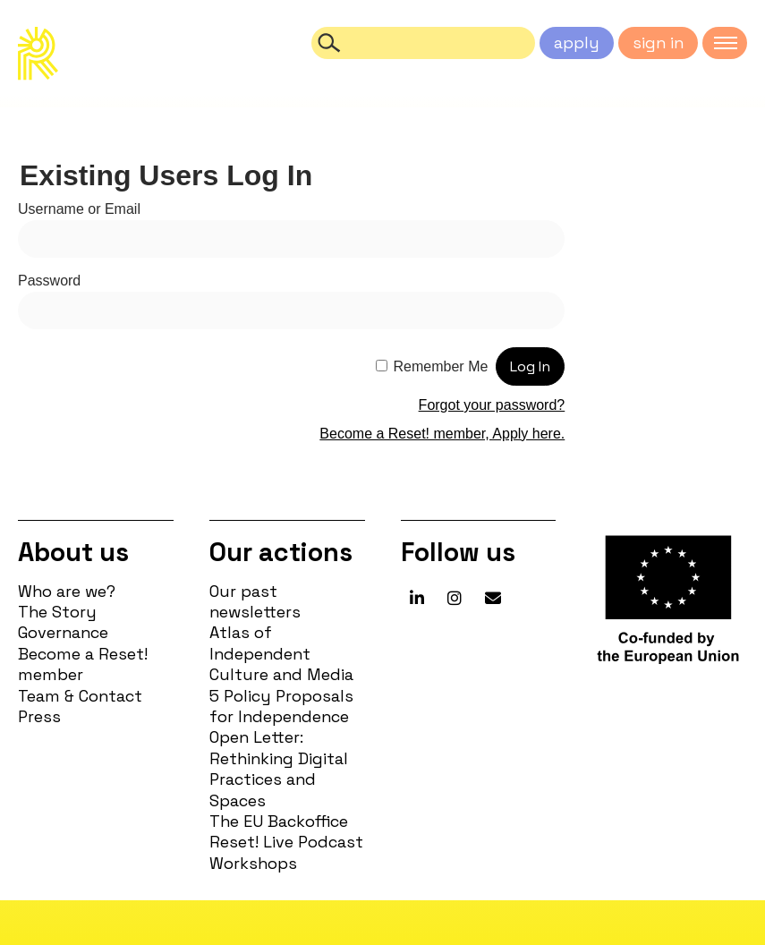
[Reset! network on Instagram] (454, 599)
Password (49, 280)
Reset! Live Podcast (286, 841)
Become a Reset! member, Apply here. (442, 433)
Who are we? (66, 591)
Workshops (253, 863)
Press (39, 716)
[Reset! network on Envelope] (493, 599)
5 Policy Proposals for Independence (281, 706)
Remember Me (441, 366)
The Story (57, 611)
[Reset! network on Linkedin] (417, 599)
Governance (63, 632)
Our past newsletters (255, 601)
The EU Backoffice (278, 821)
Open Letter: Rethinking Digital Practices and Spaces (278, 768)
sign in (658, 42)
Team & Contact (80, 695)
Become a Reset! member (83, 664)
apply (576, 42)
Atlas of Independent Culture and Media (281, 653)
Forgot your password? (492, 405)
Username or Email (79, 209)
